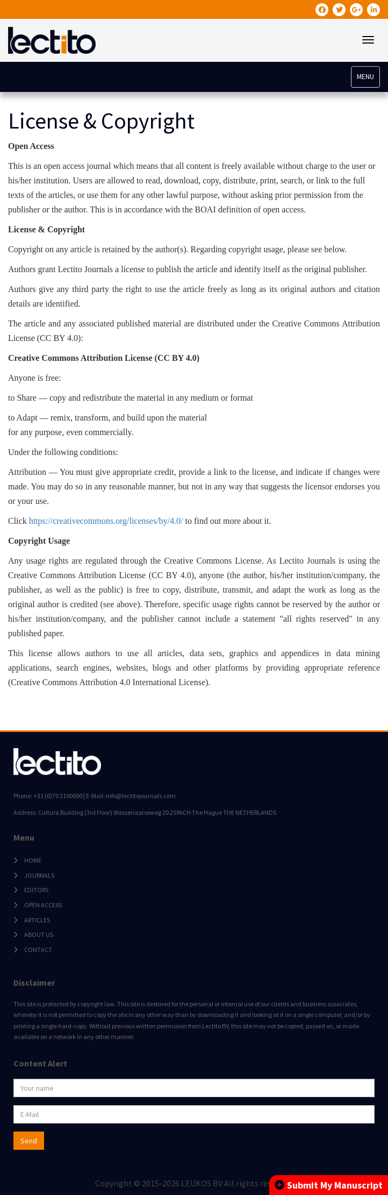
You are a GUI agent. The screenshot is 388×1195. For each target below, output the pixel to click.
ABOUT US (38, 934)
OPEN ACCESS (43, 905)
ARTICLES (37, 920)
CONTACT (38, 949)
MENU (365, 76)
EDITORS (36, 890)
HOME (32, 860)
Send (28, 1141)
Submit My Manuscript (329, 1185)
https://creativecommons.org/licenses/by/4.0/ (106, 520)
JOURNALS (39, 875)
